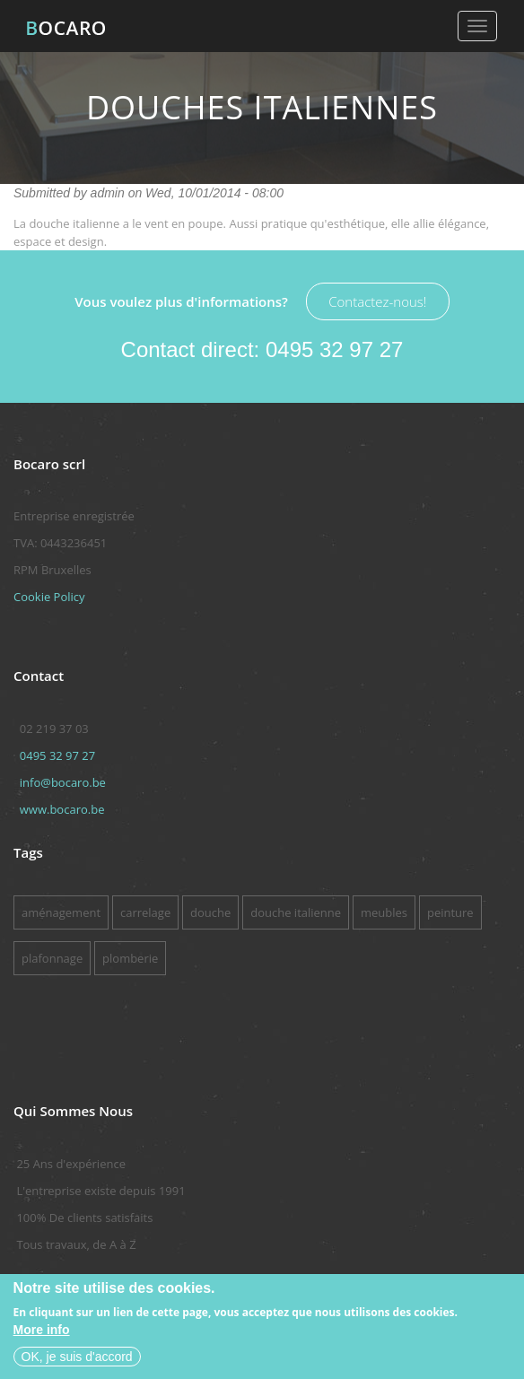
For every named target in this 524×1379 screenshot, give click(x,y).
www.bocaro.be (62, 809)
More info (41, 1329)
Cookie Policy (49, 597)
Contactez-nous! (377, 301)
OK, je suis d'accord (77, 1356)
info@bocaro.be (63, 782)
